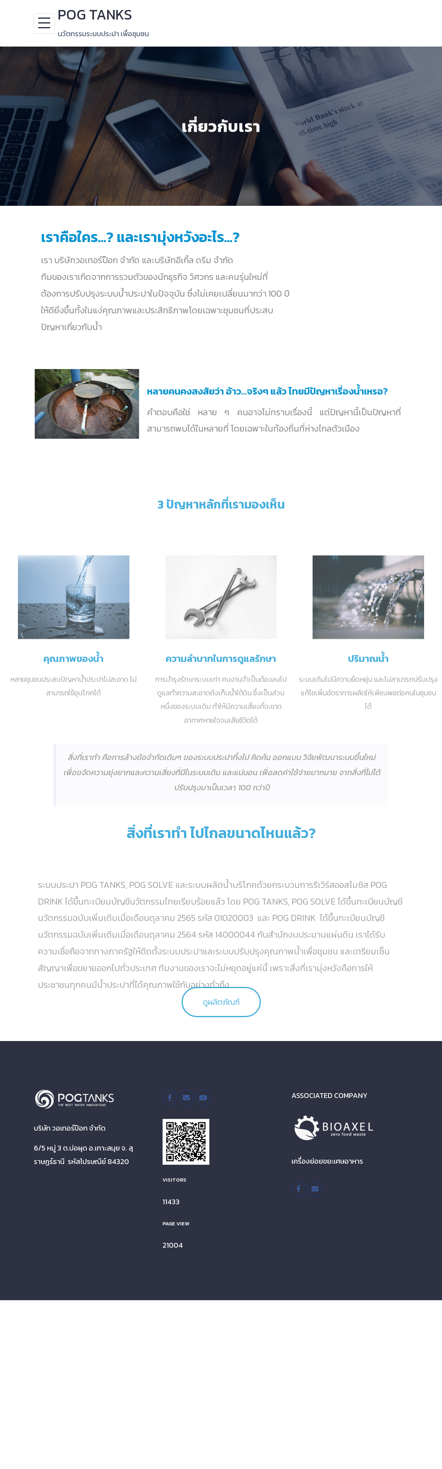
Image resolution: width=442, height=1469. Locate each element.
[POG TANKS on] (220, 1098)
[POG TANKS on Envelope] (186, 1098)
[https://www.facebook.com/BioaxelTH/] (298, 1189)
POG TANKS (95, 14)
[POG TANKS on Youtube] (203, 1098)
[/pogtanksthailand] (169, 1098)
